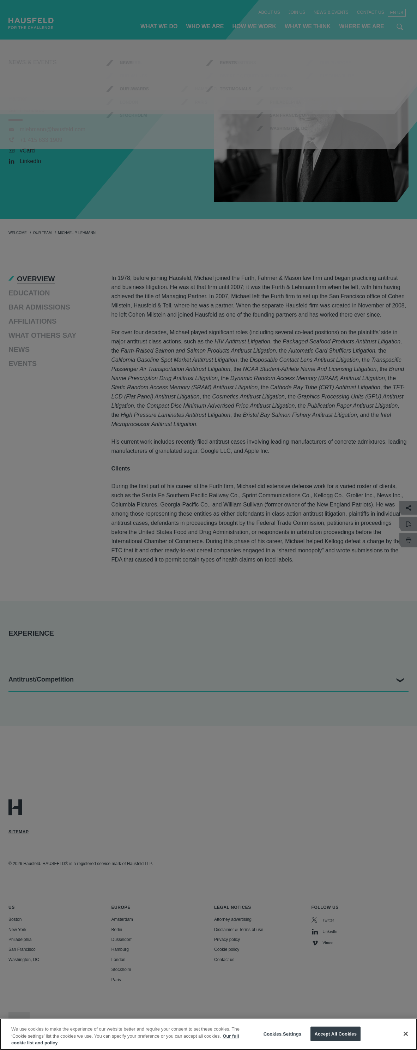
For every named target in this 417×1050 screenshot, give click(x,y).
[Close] (405, 1040)
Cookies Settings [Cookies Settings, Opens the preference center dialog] (283, 1039)
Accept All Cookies (335, 1039)
